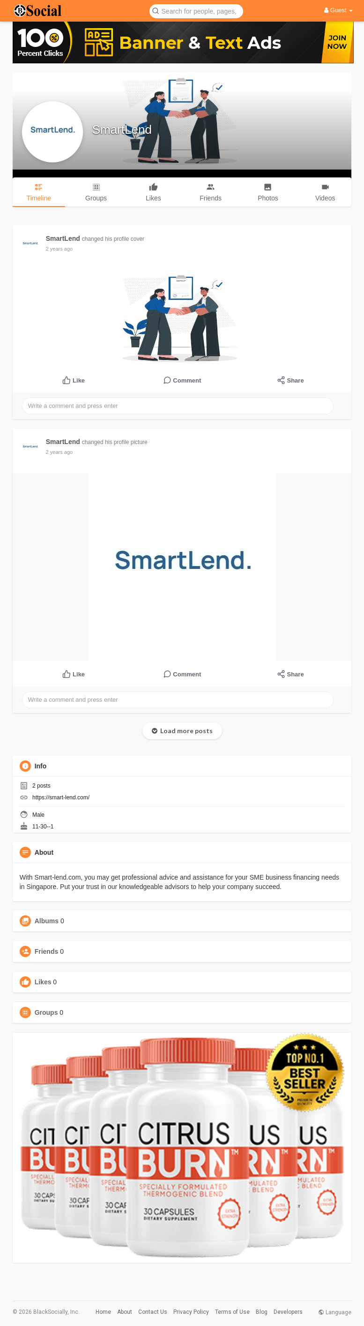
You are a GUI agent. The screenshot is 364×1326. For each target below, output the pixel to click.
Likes (43, 982)
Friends (47, 951)
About (124, 1312)
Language (334, 1312)
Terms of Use (232, 1312)
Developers (288, 1312)
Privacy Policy (191, 1312)
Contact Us (152, 1312)
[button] (196, 10)
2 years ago (59, 249)
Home (103, 1312)
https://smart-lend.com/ (60, 797)
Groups (46, 1012)
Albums (47, 921)
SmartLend (122, 130)
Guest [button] (338, 10)
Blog (261, 1312)
